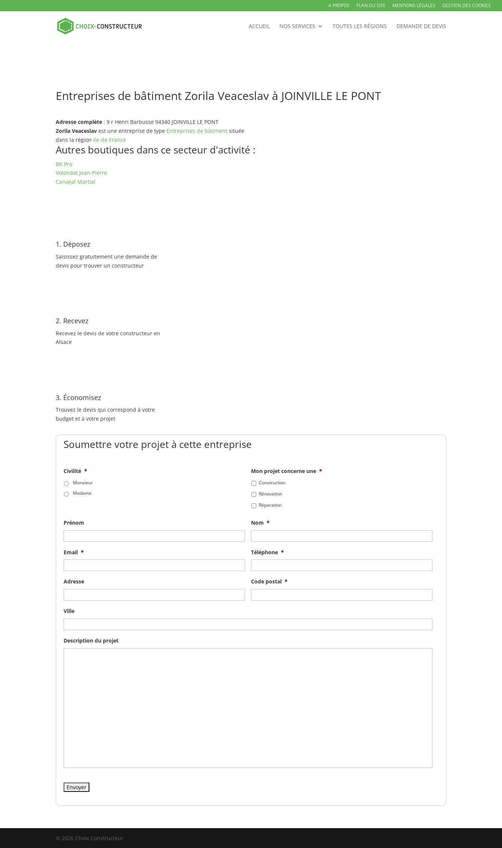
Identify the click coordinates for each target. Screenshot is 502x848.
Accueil (259, 27)
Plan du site (371, 6)
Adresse (74, 581)
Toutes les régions (360, 27)
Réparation (270, 505)
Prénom (74, 522)
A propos (339, 6)
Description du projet (91, 640)
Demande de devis (421, 27)
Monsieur (83, 482)
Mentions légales (413, 6)
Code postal (269, 581)
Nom (260, 522)
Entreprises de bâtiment (196, 130)
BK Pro (64, 164)
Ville (69, 611)
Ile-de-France (109, 139)
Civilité (75, 471)
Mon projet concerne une (286, 471)
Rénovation (270, 494)
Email (74, 552)
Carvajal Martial (75, 181)
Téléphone (267, 552)
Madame (82, 493)
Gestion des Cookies (466, 6)
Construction (272, 482)
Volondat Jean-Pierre (81, 172)
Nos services (297, 27)
